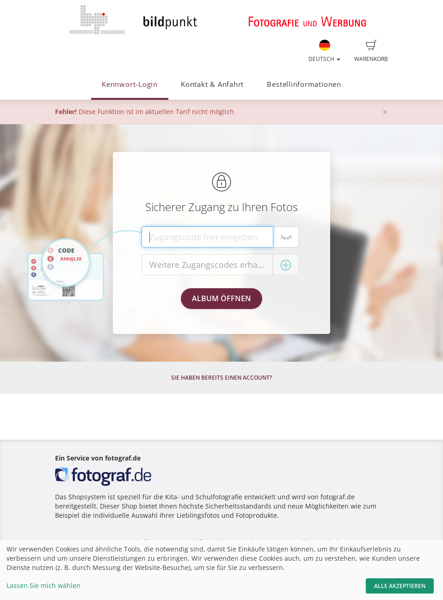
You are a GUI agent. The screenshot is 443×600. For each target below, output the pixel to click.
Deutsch (324, 51)
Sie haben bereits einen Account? (221, 378)
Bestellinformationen (304, 84)
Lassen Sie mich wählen (43, 585)
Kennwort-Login (130, 84)
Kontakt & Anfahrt (212, 84)
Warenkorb (371, 51)
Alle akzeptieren (399, 586)
